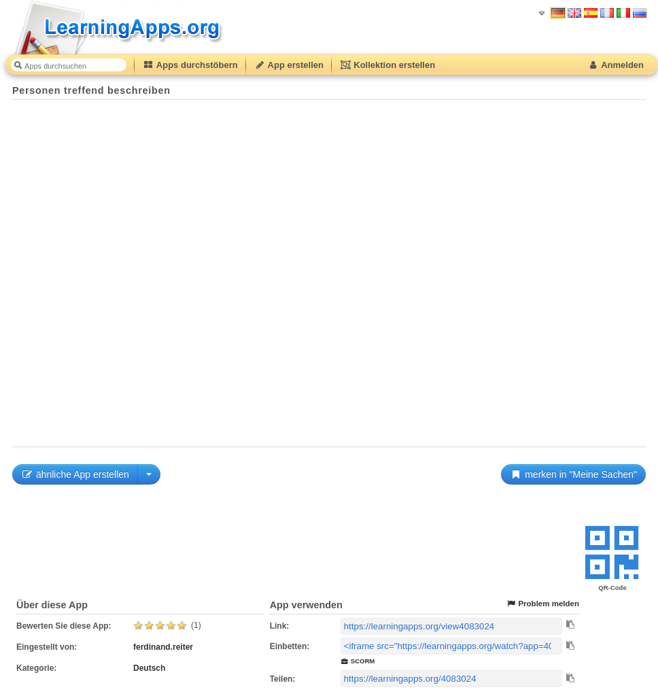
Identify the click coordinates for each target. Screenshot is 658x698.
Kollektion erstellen (387, 65)
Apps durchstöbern (190, 65)
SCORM (358, 661)
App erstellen (289, 65)
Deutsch (149, 668)
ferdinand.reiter (163, 647)
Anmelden (615, 65)
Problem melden (542, 603)
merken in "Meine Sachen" (573, 474)
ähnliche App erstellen (75, 474)
